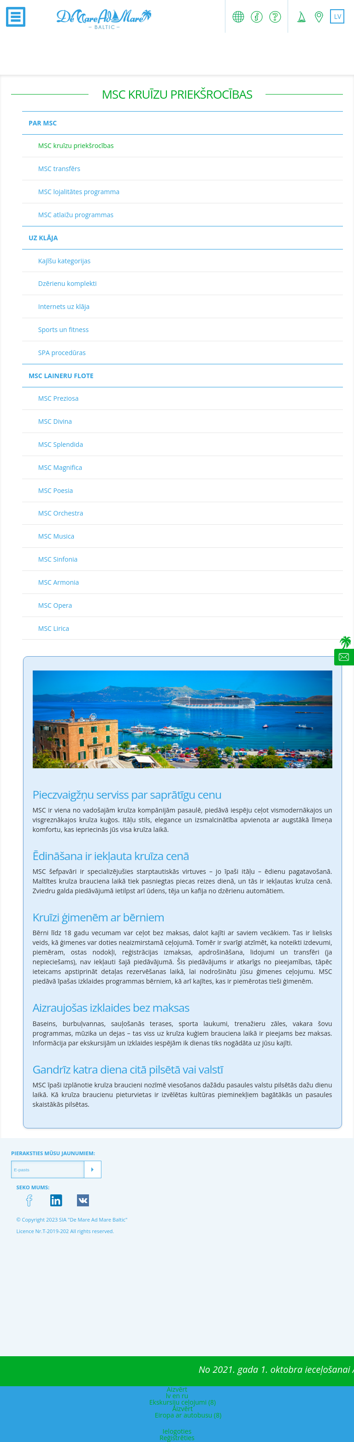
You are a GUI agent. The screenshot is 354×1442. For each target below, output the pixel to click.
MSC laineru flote (61, 375)
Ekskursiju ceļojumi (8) (182, 1402)
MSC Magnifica (60, 467)
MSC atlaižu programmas (75, 214)
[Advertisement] (177, 53)
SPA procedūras (62, 352)
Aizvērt (177, 1389)
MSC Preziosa (58, 398)
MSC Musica (56, 536)
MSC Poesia (55, 490)
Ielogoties (177, 1431)
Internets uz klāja (64, 306)
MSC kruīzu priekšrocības (76, 145)
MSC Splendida (60, 444)
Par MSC (43, 123)
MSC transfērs (59, 168)
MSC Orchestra (60, 513)
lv (338, 16)
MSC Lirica (53, 628)
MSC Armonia (58, 582)
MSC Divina (55, 421)
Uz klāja (43, 237)
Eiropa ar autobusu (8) (188, 1415)
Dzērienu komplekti (67, 283)
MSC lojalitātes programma (79, 191)
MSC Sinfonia (58, 559)
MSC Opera (55, 605)
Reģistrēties (177, 1437)
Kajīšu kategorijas (64, 260)
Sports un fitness (63, 329)
